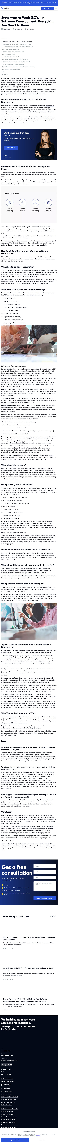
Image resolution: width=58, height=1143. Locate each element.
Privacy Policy (37, 1135)
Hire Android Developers (9, 1117)
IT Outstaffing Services (8, 1099)
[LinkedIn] (8, 1064)
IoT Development (6, 1091)
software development (8, 380)
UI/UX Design (5, 1088)
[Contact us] (47, 8)
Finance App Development (9, 1096)
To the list (52, 916)
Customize (43, 1140)
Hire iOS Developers (7, 1114)
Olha (8, 38)
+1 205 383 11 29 (6, 1051)
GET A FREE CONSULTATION (45, 898)
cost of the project (16, 457)
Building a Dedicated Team (9, 1108)
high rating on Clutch (19, 831)
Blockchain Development (9, 1125)
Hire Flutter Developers (8, 1122)
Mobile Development (7, 1081)
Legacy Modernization (8, 1102)
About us (6, 1074)
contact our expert (38, 838)
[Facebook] (2, 1064)
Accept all (15, 1140)
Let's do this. (9, 1029)
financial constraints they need (43, 457)
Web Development (7, 1079)
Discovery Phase (6, 1094)
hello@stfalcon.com (7, 1055)
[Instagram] (5, 1064)
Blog (3, 1072)
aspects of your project (47, 243)
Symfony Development (8, 1127)
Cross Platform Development (6, 1085)
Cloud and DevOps (7, 1111)
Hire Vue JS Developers (8, 1119)
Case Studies (6, 1069)
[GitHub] (11, 1064)
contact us (11, 147)
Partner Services (6, 1105)
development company (8, 119)
